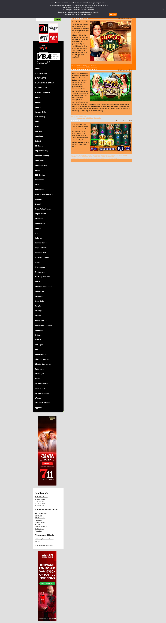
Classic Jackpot (41, 165)
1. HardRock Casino (41, 497)
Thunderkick (40, 388)
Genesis (38, 204)
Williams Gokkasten (42, 403)
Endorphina (39, 180)
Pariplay (38, 306)
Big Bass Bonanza (40, 513)
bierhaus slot (92, 156)
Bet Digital (39, 136)
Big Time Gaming (41, 151)
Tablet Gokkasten (42, 383)
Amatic (38, 102)
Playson (38, 316)
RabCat (38, 340)
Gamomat (39, 199)
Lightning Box (40, 252)
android (79, 158)
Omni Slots (39, 301)
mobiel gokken (101, 158)
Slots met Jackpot (42, 359)
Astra (37, 122)
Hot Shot (38, 524)
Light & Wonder (41, 248)
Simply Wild (38, 516)
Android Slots (40, 112)
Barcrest (38, 131)
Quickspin (39, 335)
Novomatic (39, 296)
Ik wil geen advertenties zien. (44, 545)
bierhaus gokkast (83, 155)
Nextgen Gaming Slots (43, 286)
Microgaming (40, 267)
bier (75, 65)
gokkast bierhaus (100, 156)
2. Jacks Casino (40, 499)
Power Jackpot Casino (43, 325)
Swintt (37, 379)
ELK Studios (40, 175)
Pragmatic (39, 330)
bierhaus (78, 65)
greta (85, 65)
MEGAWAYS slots (42, 257)
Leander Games (41, 243)
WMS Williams (89, 118)
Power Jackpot (41, 320)
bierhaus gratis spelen (116, 155)
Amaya (37, 107)
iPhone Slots (40, 223)
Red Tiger (39, 345)
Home (37, 68)
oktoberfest (93, 65)
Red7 (37, 349)
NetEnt (37, 282)
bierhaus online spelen (82, 156)
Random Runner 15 (41, 527)
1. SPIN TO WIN (41, 73)
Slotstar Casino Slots (43, 364)
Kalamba (38, 238)
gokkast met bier (110, 156)
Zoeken (57, 19)
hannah (81, 116)
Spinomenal (39, 369)
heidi (89, 65)
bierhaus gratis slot (105, 155)
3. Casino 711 (39, 501)
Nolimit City (39, 291)
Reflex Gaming (40, 354)
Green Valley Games (43, 209)
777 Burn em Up (40, 518)
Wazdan (38, 398)
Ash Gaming (40, 117)
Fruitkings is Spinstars (44, 194)
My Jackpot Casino (42, 277)
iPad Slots (39, 219)
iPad (91, 158)
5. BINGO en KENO (42, 93)
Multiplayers (40, 272)
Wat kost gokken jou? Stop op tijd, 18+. (44, 540)
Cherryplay (39, 160)
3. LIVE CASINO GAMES (44, 83)
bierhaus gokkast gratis (94, 155)
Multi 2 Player (39, 529)
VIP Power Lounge (42, 393)
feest (82, 65)
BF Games (39, 146)
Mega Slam (38, 531)
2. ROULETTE (40, 78)
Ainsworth (39, 97)
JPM (37, 233)
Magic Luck (38, 520)
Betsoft (38, 141)
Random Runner (40, 522)
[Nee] (163, 9)
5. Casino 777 (39, 506)
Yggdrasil (39, 408)
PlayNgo (38, 311)
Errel (37, 185)
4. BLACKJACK (41, 88)
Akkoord (113, 14)
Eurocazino (39, 189)
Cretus (37, 170)
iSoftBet (38, 228)
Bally (37, 126)
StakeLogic (39, 374)
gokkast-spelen (81, 67)
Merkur (38, 262)
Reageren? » (94, 67)
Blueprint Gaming (42, 156)
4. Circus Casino (40, 503)
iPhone (95, 158)
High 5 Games (40, 214)
